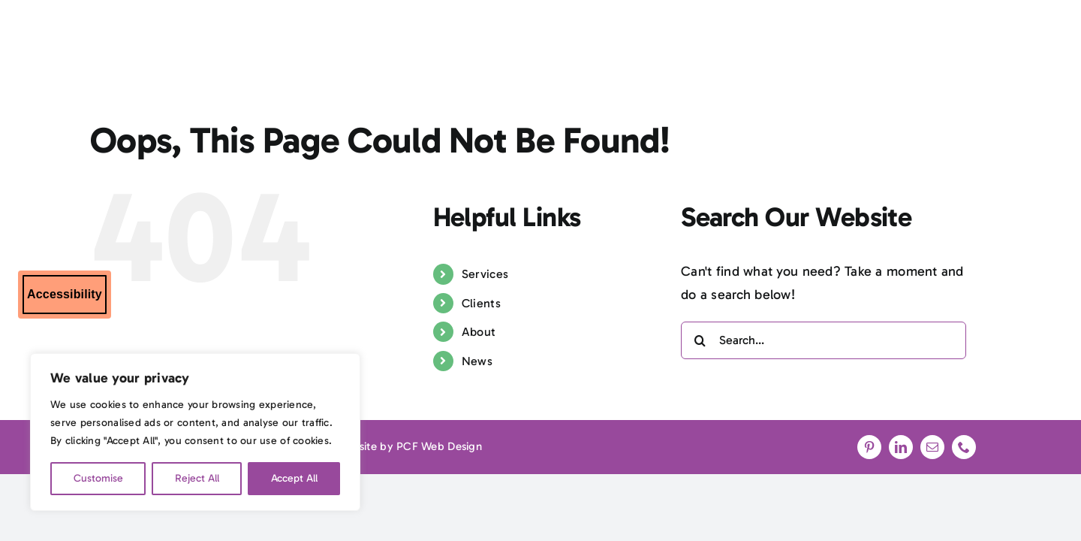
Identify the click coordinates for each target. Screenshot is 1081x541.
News (477, 361)
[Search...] (823, 340)
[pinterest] (869, 447)
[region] (195, 432)
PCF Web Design (439, 446)
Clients (481, 303)
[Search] (699, 340)
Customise (98, 478)
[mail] (932, 447)
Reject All (197, 478)
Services (485, 274)
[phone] (964, 447)
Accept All (294, 478)
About (478, 332)
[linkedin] (901, 447)
